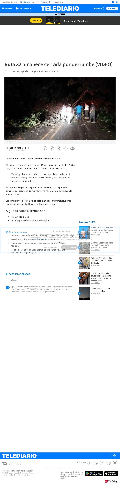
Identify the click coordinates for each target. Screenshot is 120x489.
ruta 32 (13, 280)
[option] (60, 110)
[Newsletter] (117, 3)
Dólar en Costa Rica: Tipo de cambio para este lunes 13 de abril (102, 261)
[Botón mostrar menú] (7, 8)
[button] (45, 148)
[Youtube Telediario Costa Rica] (115, 463)
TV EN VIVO (98, 8)
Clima (37, 2)
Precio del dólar (46, 2)
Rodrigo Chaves (58, 2)
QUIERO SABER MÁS (50, 246)
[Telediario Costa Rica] (60, 8)
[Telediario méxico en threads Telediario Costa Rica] (109, 463)
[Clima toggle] (22, 8)
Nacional (60, 14)
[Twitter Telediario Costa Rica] (96, 463)
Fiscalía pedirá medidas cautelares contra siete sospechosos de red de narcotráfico (101, 277)
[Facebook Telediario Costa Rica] (89, 463)
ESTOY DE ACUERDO (69, 246)
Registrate (112, 8)
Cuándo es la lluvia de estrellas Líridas (100, 290)
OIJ (33, 2)
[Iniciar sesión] (113, 2)
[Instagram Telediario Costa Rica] (102, 463)
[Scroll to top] (114, 455)
